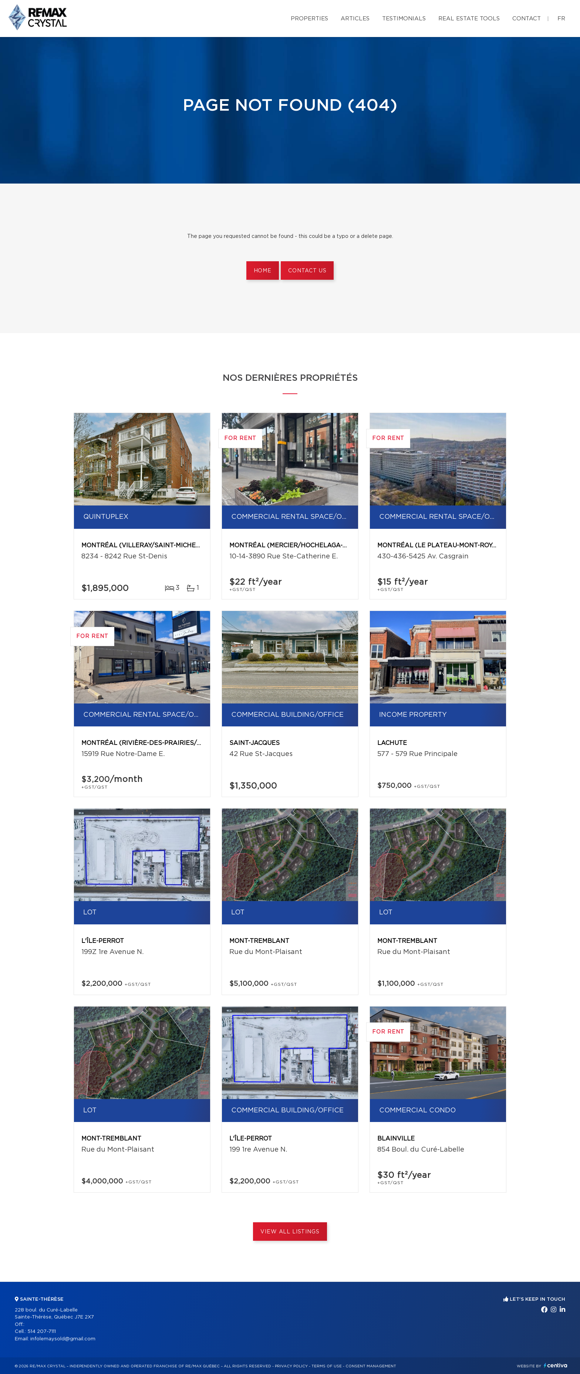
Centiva (555, 1365)
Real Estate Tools (469, 18)
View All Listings (289, 1231)
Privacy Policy (291, 1366)
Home (263, 270)
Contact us (307, 270)
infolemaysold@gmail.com (62, 1339)
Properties (309, 18)
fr (561, 18)
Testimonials (404, 18)
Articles (355, 18)
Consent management (370, 1366)
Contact (526, 18)
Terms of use (326, 1366)
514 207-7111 (41, 1331)
